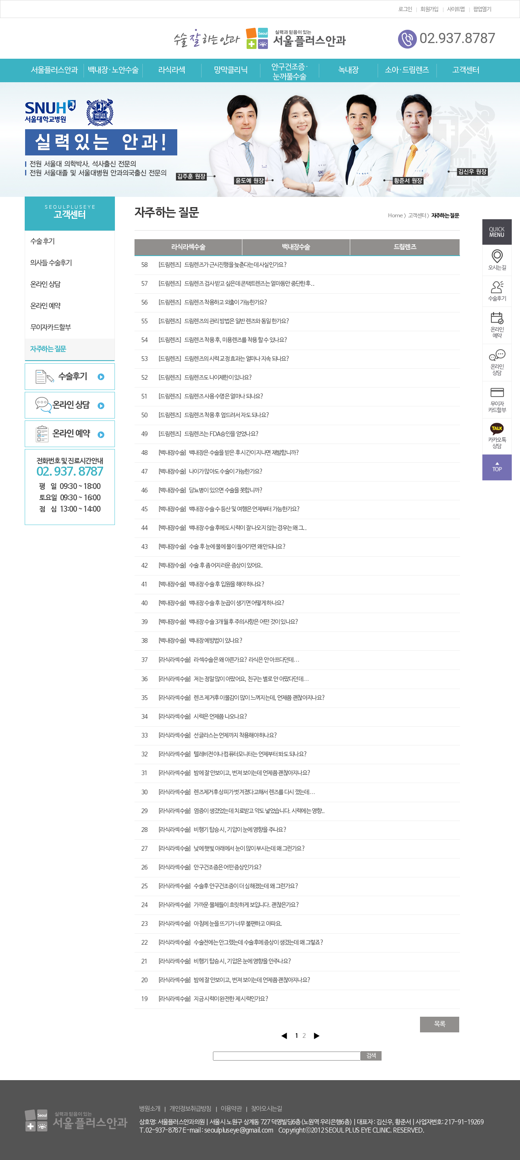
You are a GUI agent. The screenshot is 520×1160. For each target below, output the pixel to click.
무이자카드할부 (497, 402)
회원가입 (429, 10)
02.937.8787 (446, 39)
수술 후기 (42, 241)
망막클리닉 (230, 70)
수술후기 (72, 376)
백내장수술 (296, 247)
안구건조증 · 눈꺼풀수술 (289, 72)
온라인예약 (497, 327)
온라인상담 (497, 365)
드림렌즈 (405, 247)
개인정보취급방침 (190, 1109)
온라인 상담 (45, 285)
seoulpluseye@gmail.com (238, 1130)
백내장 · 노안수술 (113, 70)
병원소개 (149, 1109)
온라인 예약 (45, 306)
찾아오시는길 (266, 1109)
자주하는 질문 (48, 349)
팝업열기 (482, 10)
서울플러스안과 (54, 70)
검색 (371, 1056)
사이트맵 (456, 10)
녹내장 (348, 70)
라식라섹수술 (188, 247)
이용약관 (231, 1109)
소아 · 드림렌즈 (407, 70)
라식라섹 (171, 70)
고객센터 (466, 70)
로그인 (405, 10)
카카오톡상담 (497, 438)
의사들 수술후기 (51, 263)
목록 (439, 1024)
